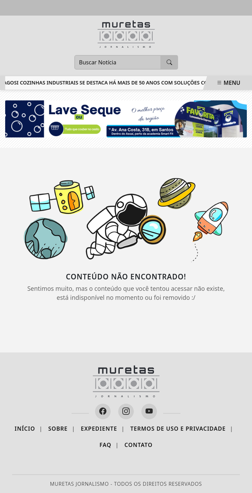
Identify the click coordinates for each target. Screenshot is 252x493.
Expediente (103, 428)
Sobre (61, 428)
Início (29, 428)
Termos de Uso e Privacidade (181, 428)
